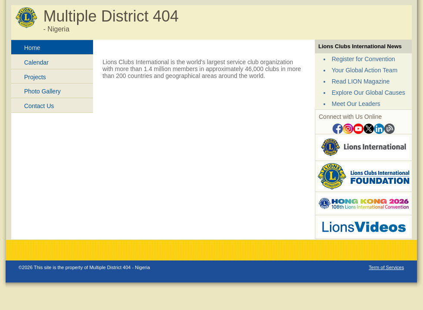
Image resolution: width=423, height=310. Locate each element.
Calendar (36, 62)
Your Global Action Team (365, 70)
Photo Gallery (42, 91)
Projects (35, 77)
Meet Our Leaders (356, 103)
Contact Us (39, 105)
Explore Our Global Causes (368, 92)
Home (32, 47)
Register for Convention (363, 59)
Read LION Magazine (361, 81)
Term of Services (386, 267)
